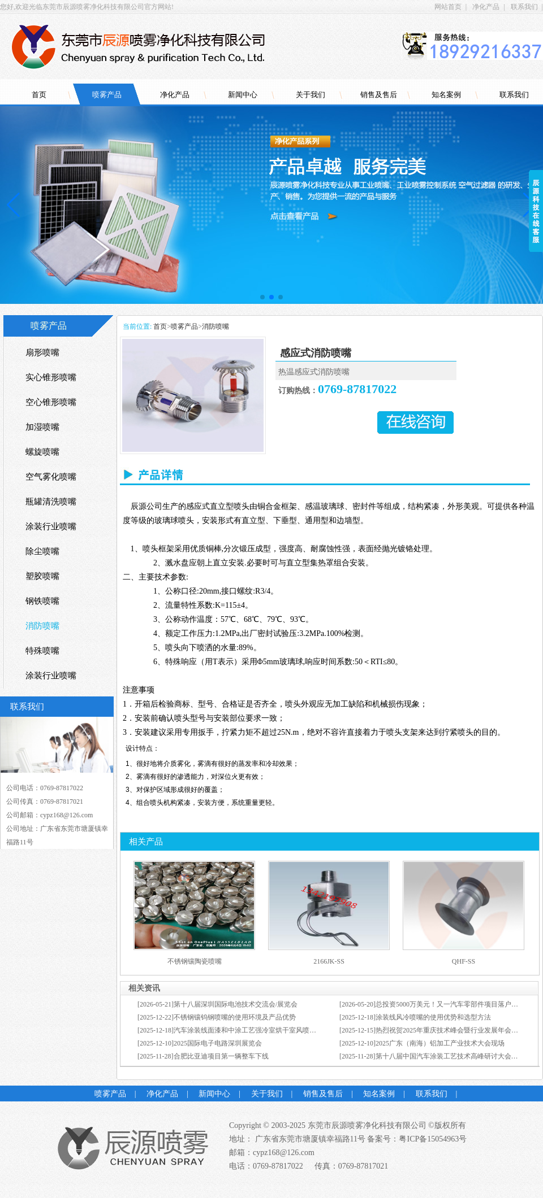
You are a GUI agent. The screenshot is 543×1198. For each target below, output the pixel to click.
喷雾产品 (107, 94)
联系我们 (524, 7)
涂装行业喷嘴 (50, 526)
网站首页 (448, 7)
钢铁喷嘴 (42, 600)
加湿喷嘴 (42, 427)
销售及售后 (378, 94)
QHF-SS (463, 961)
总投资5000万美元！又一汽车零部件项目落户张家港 (454, 1004)
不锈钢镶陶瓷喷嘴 (194, 961)
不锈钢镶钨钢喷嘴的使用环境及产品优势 (235, 1017)
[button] (262, 297)
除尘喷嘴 (42, 551)
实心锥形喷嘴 (50, 377)
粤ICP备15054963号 (433, 1139)
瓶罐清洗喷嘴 (50, 501)
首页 (39, 94)
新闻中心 (242, 94)
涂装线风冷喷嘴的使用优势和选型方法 (433, 1017)
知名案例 (446, 94)
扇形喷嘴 (42, 352)
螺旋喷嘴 (42, 451)
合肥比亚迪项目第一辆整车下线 (221, 1056)
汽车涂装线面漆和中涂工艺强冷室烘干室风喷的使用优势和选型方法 (275, 1030)
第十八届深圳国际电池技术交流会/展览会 (236, 1004)
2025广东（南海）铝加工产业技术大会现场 (440, 1043)
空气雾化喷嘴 (50, 476)
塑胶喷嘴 (42, 576)
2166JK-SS (328, 961)
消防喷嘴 (215, 326)
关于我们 (310, 94)
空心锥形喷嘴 (50, 402)
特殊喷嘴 (42, 650)
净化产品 (485, 7)
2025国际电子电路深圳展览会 (218, 1043)
